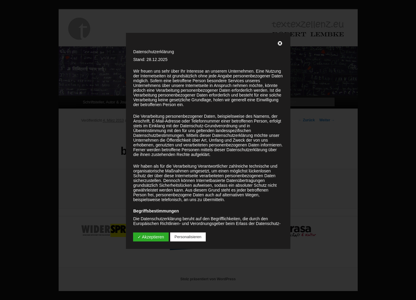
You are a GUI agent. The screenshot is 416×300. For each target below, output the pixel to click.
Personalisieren (188, 237)
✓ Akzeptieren (151, 237)
